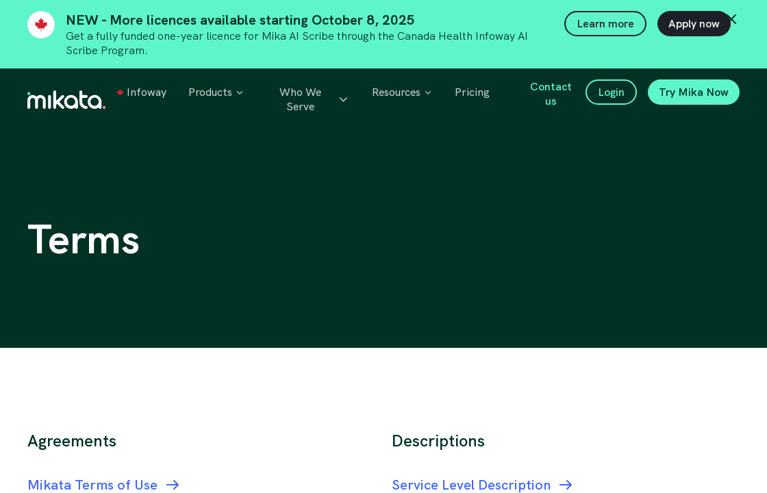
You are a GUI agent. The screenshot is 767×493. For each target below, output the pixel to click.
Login (611, 92)
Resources (402, 92)
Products (216, 92)
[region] (383, 311)
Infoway (141, 92)
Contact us (551, 94)
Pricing (472, 92)
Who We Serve (314, 99)
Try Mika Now (694, 92)
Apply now (694, 23)
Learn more (605, 23)
